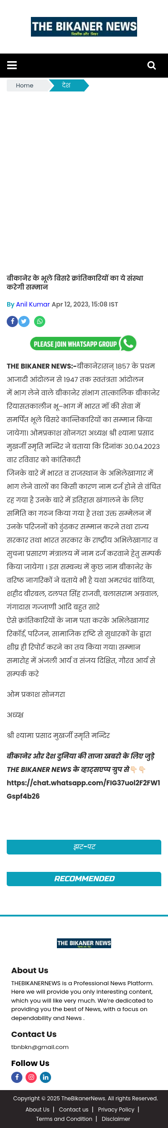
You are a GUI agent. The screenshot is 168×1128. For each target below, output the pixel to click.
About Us (29, 970)
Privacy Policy (116, 1109)
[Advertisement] (84, 181)
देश (66, 85)
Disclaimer (116, 1119)
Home (25, 85)
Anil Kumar (33, 304)
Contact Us (34, 1034)
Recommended (84, 878)
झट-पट (84, 846)
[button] (12, 65)
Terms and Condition (64, 1119)
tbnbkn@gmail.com (40, 1047)
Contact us (74, 1109)
